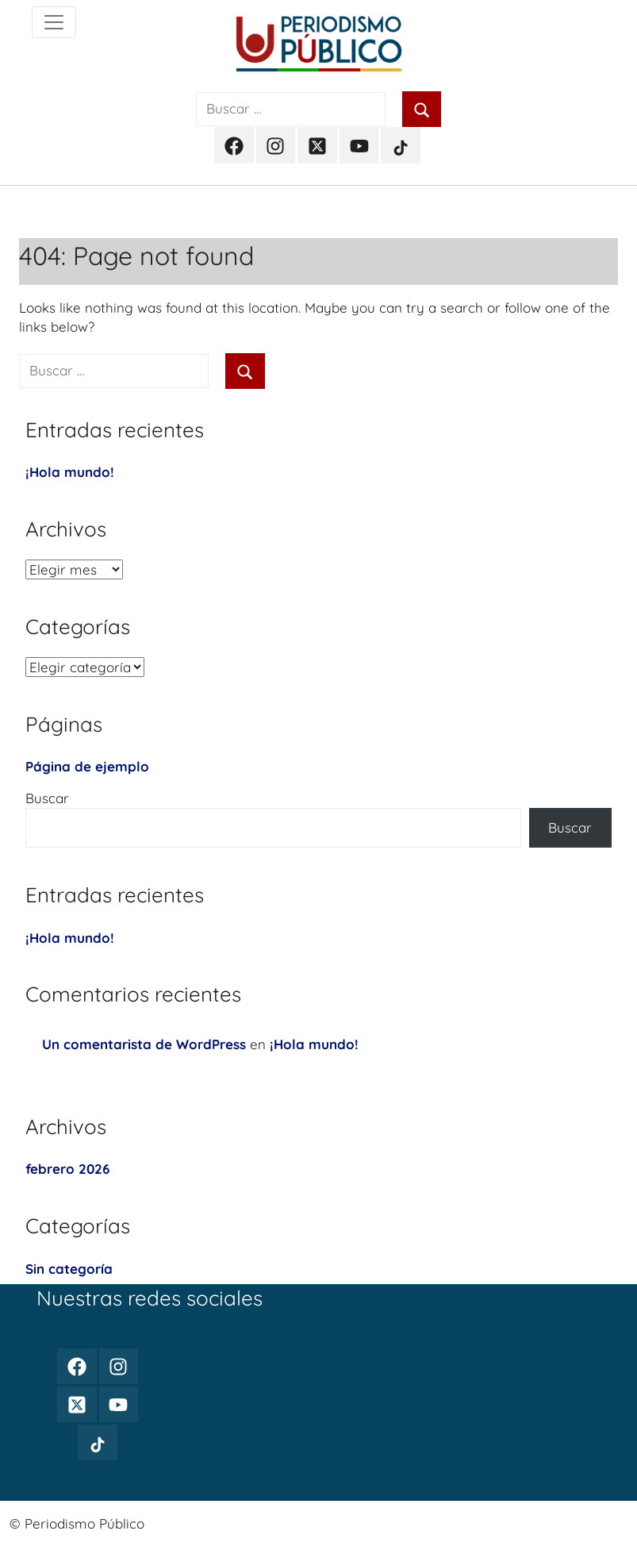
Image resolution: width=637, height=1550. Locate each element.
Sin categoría (69, 1268)
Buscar (47, 798)
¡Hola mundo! (69, 471)
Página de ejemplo (87, 766)
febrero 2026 (67, 1168)
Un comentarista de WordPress (144, 1044)
